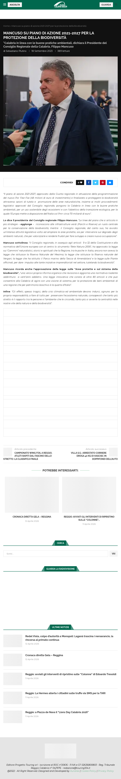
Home (6, 26)
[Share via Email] (110, 182)
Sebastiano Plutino (16, 51)
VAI (113, 553)
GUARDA (106, 4)
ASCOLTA (15, 4)
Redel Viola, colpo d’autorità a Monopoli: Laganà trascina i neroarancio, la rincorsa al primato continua (69, 638)
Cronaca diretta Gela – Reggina (32, 517)
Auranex (74, 771)
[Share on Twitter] (95, 182)
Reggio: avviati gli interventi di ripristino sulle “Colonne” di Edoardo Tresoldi (70, 674)
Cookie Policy (88, 771)
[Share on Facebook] (88, 182)
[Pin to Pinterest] (103, 182)
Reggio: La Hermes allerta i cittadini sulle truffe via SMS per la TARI (65, 693)
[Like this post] (81, 182)
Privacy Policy (106, 771)
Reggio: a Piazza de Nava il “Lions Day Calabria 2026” (57, 712)
